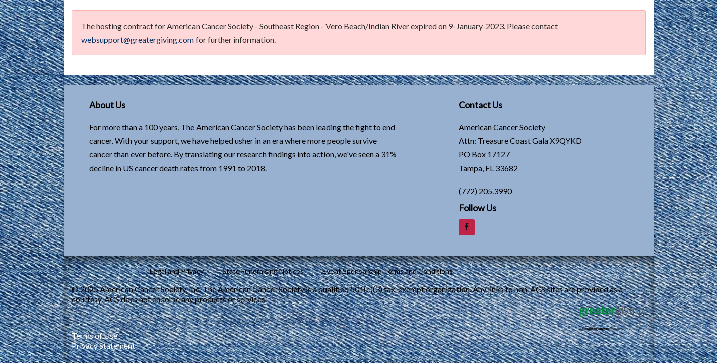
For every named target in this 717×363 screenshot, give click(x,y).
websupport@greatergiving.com (137, 39)
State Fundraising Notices (263, 271)
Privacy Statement (103, 345)
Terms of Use (94, 335)
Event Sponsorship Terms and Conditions (387, 271)
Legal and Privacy (177, 271)
